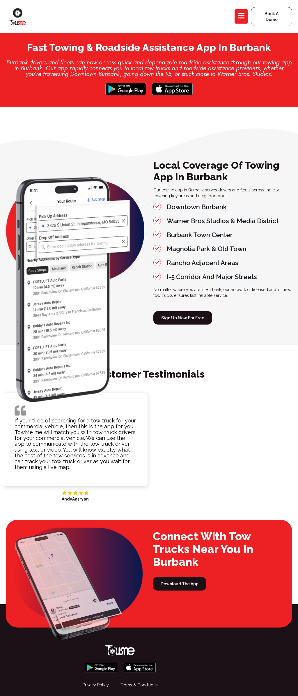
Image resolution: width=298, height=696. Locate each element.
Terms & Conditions (139, 685)
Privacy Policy (96, 685)
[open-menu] (241, 16)
